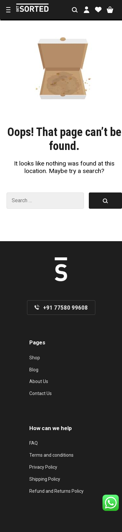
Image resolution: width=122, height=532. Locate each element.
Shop (34, 357)
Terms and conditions (51, 455)
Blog (33, 369)
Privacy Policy (43, 467)
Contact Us (40, 393)
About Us (38, 381)
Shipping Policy (44, 479)
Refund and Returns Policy (56, 491)
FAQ (33, 443)
